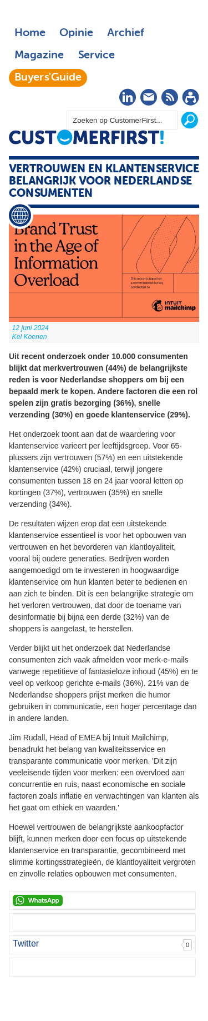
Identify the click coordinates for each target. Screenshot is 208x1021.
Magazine (39, 55)
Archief (125, 33)
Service (96, 55)
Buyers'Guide (48, 77)
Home (29, 33)
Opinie (76, 33)
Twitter (26, 943)
